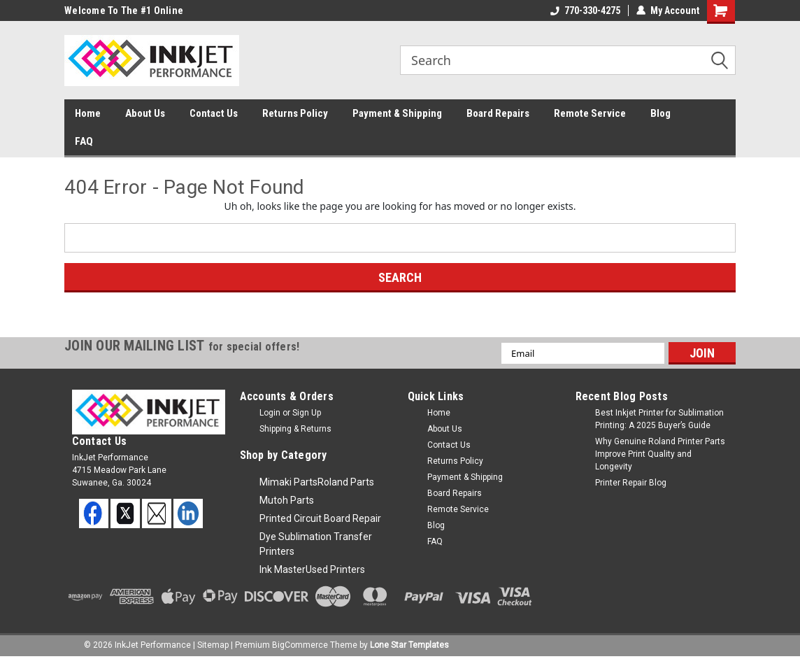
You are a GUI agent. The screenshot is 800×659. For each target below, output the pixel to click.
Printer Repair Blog (630, 483)
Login (269, 413)
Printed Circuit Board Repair (320, 518)
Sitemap (213, 645)
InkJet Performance (153, 645)
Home (88, 113)
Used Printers (335, 569)
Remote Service (590, 113)
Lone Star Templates (409, 645)
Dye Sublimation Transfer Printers (315, 544)
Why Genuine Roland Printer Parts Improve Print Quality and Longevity (660, 454)
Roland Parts (345, 482)
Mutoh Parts (286, 500)
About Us (145, 113)
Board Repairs (497, 113)
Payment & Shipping (397, 113)
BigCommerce (300, 645)
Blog (660, 113)
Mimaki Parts (288, 482)
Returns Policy (295, 113)
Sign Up (306, 413)
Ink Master (282, 569)
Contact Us (214, 113)
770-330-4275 (585, 10)
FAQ (84, 141)
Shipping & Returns (295, 429)
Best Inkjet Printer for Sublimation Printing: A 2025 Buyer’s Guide (659, 419)
